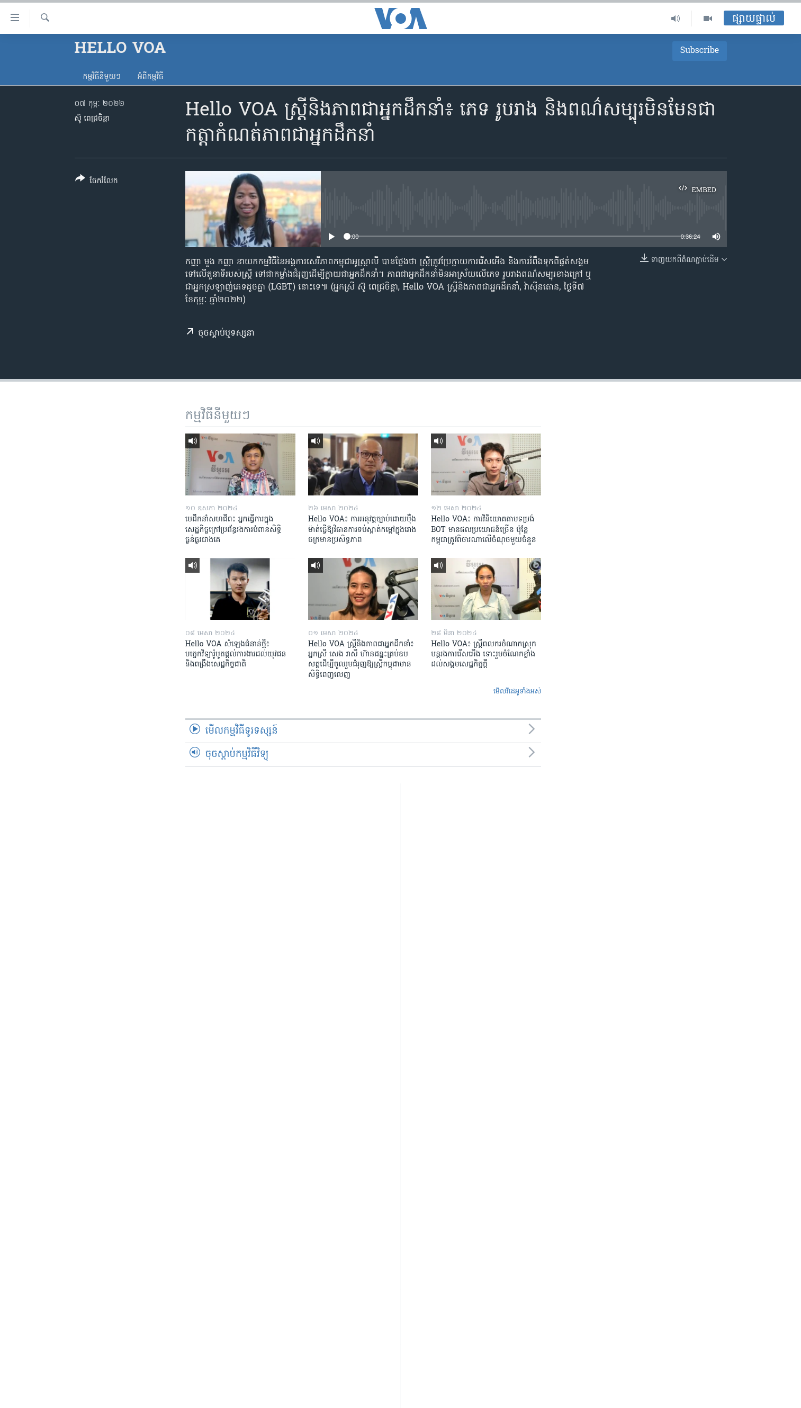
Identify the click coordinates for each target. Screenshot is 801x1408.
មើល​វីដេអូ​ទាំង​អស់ (517, 692)
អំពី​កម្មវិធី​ (151, 77)
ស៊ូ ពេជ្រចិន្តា (92, 118)
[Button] (96, 182)
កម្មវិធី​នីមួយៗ (102, 77)
